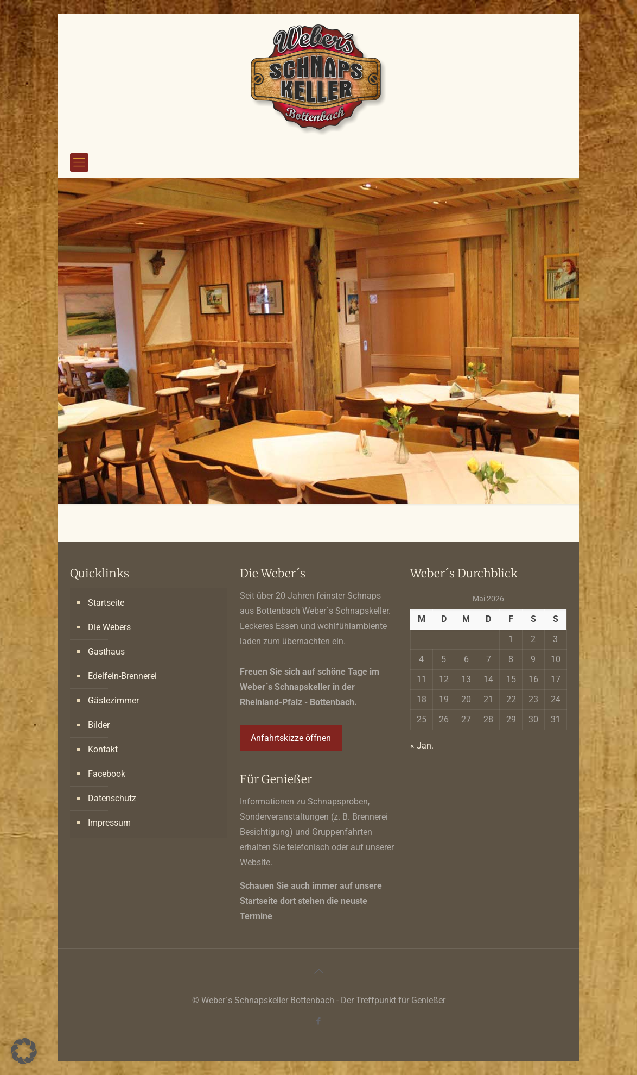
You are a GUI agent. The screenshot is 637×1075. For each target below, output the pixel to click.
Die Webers (109, 627)
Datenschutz (112, 798)
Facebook (106, 774)
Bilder (99, 725)
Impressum (109, 823)
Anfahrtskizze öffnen (291, 738)
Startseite (106, 603)
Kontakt (103, 749)
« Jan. (422, 745)
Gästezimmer (113, 700)
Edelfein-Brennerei (122, 676)
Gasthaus (106, 651)
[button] (24, 1051)
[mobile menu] (79, 162)
